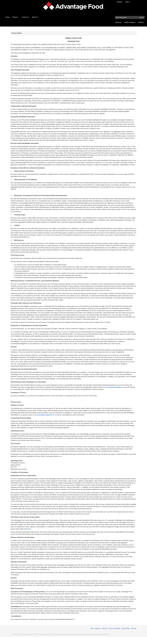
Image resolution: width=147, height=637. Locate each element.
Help (91, 628)
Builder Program (129, 22)
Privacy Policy (126, 628)
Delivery (141, 22)
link (29, 529)
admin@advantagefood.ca (115, 387)
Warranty (118, 22)
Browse (15, 17)
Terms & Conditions (114, 628)
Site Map (133, 628)
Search (142, 17)
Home (8, 17)
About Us (35, 17)
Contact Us (25, 17)
